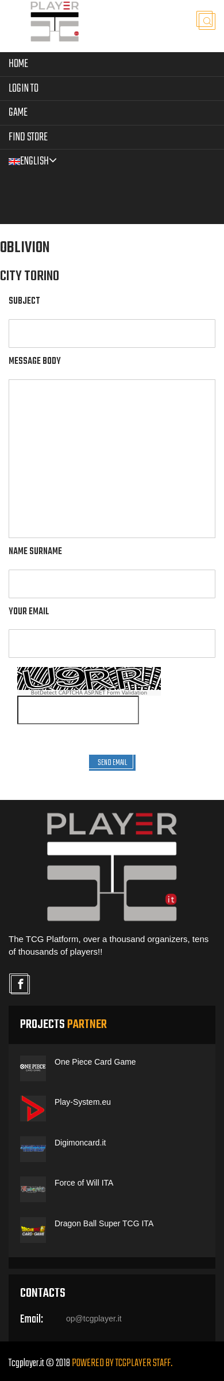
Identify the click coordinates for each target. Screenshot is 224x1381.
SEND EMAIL (112, 763)
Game (18, 112)
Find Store (28, 137)
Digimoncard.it (80, 1142)
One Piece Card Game (95, 1061)
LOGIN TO (23, 88)
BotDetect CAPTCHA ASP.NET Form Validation (89, 693)
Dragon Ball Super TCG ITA (104, 1223)
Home (18, 64)
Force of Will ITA (84, 1182)
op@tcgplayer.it (94, 1318)
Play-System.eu (83, 1102)
